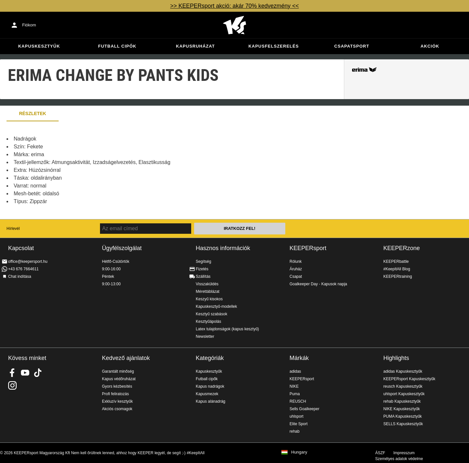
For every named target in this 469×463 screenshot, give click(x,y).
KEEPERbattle (396, 261)
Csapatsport (351, 46)
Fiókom (29, 24)
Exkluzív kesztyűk (117, 401)
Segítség (203, 261)
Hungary (299, 452)
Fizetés (202, 269)
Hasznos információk (223, 248)
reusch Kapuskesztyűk (402, 386)
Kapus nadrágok (210, 386)
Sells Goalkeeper (304, 409)
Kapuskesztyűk (39, 46)
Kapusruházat (195, 46)
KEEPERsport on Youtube (25, 372)
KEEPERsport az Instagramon (12, 385)
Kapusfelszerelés (274, 46)
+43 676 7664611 (23, 269)
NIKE (294, 386)
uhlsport (297, 416)
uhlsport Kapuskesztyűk (404, 394)
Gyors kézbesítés (117, 386)
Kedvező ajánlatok (126, 358)
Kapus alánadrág (210, 401)
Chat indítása (19, 276)
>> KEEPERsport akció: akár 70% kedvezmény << (234, 6)
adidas (295, 371)
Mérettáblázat (208, 291)
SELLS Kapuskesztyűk (403, 424)
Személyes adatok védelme (399, 458)
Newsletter (205, 336)
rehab (295, 431)
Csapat (296, 276)
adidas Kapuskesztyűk (402, 371)
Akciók (429, 46)
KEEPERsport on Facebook (12, 372)
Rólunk (296, 261)
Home (234, 25)
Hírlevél (13, 228)
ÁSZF (380, 453)
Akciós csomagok (117, 409)
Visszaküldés (207, 284)
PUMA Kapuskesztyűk (402, 416)
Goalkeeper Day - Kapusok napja (318, 284)
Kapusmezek (207, 394)
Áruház (296, 269)
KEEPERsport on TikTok (38, 372)
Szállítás (203, 276)
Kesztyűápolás (208, 321)
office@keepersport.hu (28, 261)
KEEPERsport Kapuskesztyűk (409, 379)
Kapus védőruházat (118, 379)
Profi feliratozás (115, 394)
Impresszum (404, 453)
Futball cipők (117, 46)
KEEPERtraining (397, 276)
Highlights (396, 358)
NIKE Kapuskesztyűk (401, 409)
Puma (295, 394)
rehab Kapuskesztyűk (402, 401)
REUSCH (298, 401)
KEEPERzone (401, 248)
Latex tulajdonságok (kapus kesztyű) (227, 329)
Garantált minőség (118, 371)
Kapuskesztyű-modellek (216, 306)
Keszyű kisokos (209, 299)
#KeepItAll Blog (396, 269)
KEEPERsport (308, 248)
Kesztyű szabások (211, 314)
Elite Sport (298, 424)
